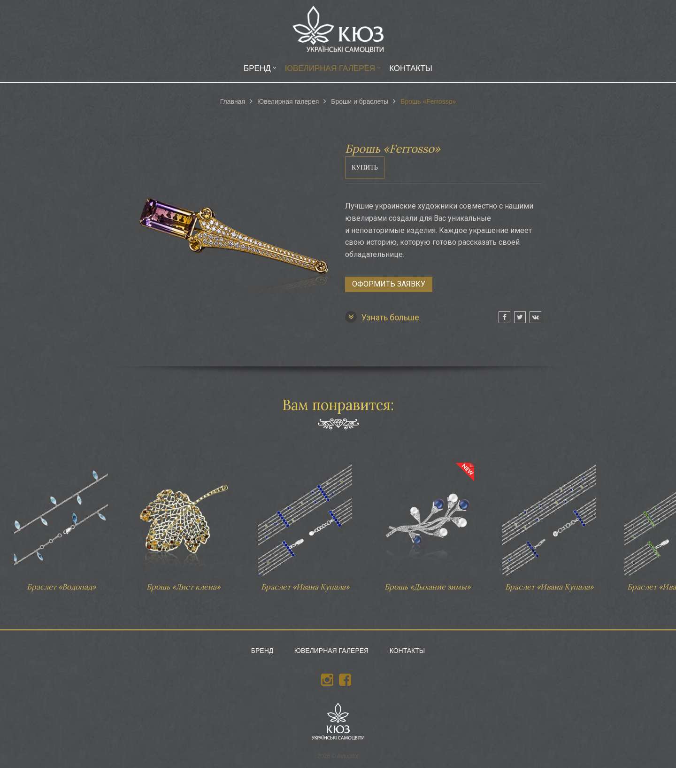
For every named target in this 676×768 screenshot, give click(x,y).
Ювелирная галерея (330, 68)
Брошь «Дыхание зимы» (427, 522)
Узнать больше (382, 317)
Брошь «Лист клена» (183, 522)
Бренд (257, 68)
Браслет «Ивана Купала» (305, 522)
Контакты (410, 68)
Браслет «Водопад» (61, 522)
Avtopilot (348, 756)
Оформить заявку (388, 283)
